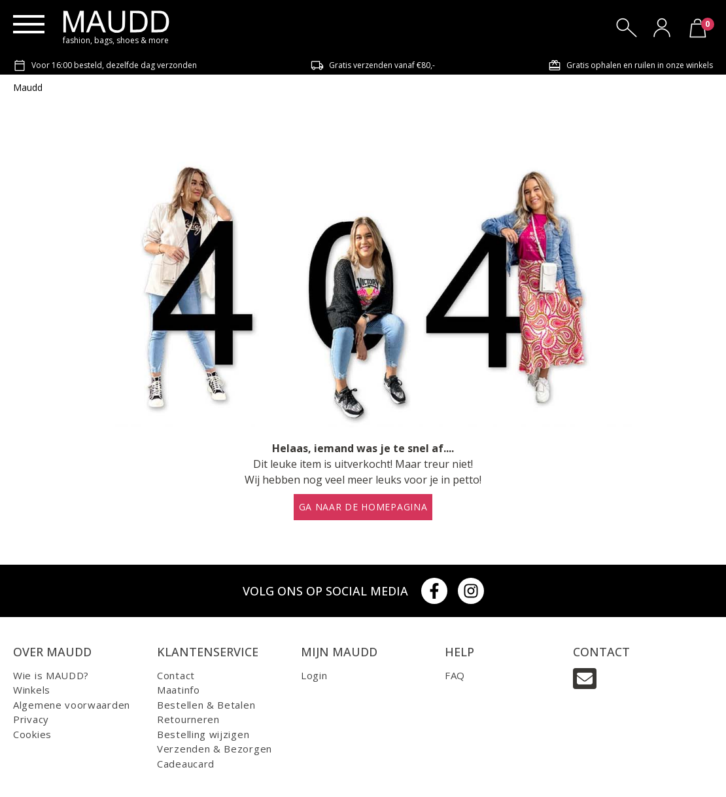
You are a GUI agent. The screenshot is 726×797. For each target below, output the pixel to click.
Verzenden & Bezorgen (214, 748)
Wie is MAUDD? (51, 675)
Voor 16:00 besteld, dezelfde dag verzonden (105, 65)
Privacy (31, 719)
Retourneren (188, 719)
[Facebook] (434, 591)
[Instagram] (471, 591)
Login (314, 675)
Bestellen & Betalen (206, 704)
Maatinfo (178, 689)
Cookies (32, 734)
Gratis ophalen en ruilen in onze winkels (630, 65)
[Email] (584, 678)
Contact (176, 675)
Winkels (31, 689)
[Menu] (29, 24)
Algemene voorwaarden (71, 704)
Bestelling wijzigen (203, 734)
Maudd (28, 87)
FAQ (455, 675)
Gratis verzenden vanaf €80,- (373, 65)
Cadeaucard (186, 763)
